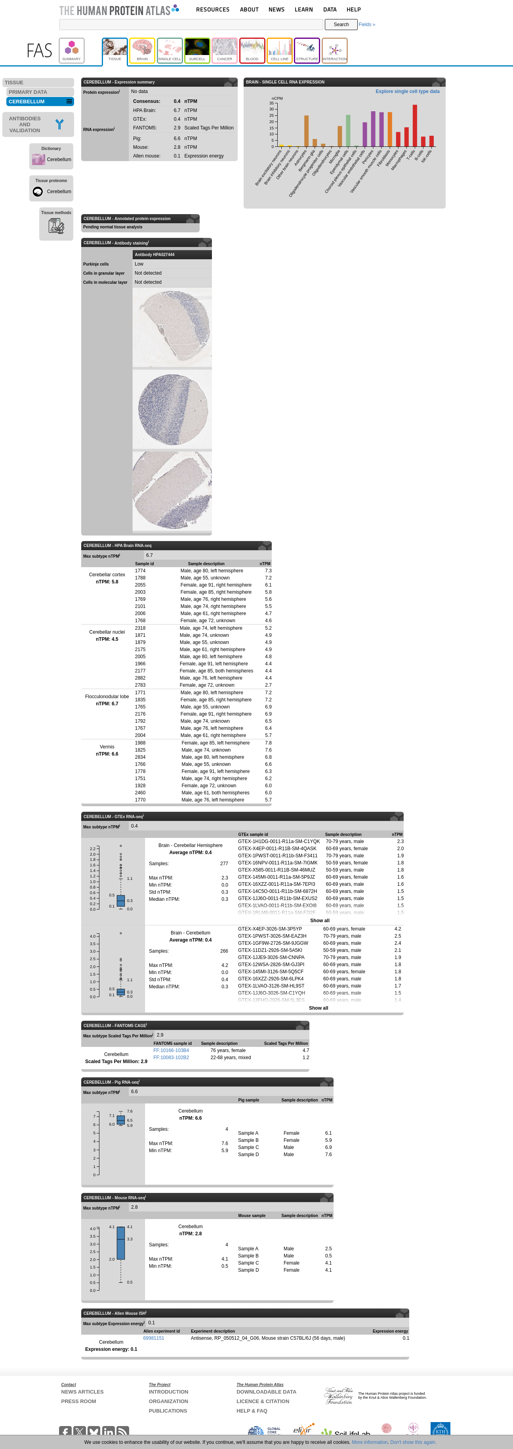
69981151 (153, 1338)
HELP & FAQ (251, 1411)
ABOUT (249, 9)
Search (341, 24)
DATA (330, 9)
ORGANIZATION (168, 1401)
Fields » (367, 24)
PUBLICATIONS (168, 1411)
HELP (354, 9)
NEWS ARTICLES (82, 1392)
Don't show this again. (413, 1442)
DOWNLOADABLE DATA (266, 1392)
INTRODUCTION (169, 1392)
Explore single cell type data (408, 91)
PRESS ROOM (78, 1401)
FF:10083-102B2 (171, 1057)
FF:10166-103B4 (171, 1050)
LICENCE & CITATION (262, 1401)
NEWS (277, 9)
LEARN (304, 9)
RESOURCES (213, 9)
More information (370, 1442)
